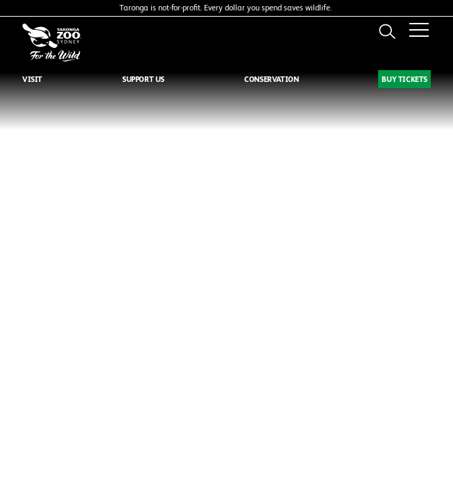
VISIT (32, 79)
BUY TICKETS (404, 79)
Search (387, 31)
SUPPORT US (143, 79)
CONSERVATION (271, 79)
